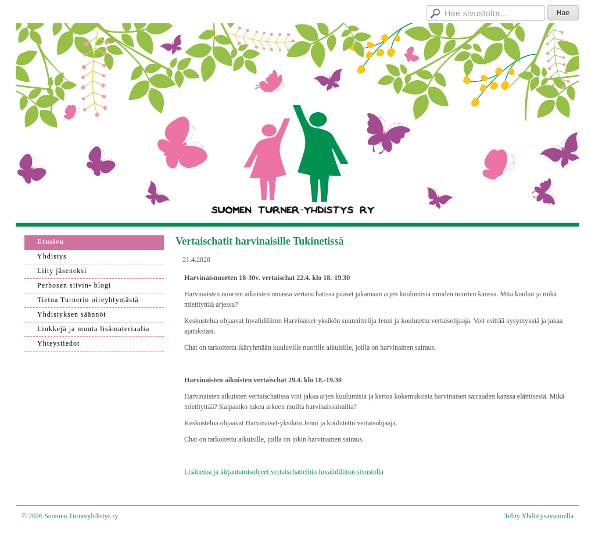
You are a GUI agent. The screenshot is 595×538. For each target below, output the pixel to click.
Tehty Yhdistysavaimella (539, 516)
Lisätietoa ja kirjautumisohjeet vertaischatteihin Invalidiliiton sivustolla (283, 472)
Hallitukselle (379, 11)
